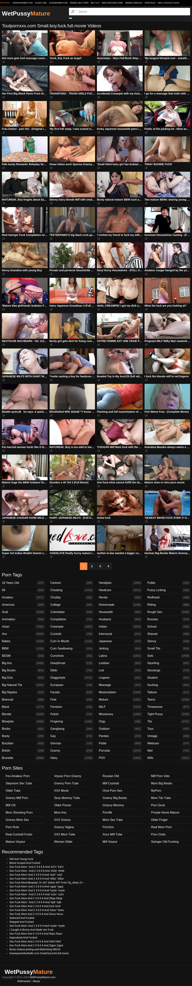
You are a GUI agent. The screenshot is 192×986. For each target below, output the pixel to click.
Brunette (23, 758)
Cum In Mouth (71, 641)
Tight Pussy (168, 714)
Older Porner (62, 805)
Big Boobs (23, 670)
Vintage (168, 736)
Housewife (120, 612)
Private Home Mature (165, 812)
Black (23, 707)
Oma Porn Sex (112, 790)
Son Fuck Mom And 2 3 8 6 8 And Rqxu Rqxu (35, 933)
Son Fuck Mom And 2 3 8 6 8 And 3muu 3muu (36, 913)
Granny (71, 750)
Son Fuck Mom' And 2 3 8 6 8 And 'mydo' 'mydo (37, 890)
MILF (120, 707)
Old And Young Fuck (21, 858)
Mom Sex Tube (113, 819)
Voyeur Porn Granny (67, 776)
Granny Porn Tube (66, 783)
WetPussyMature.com (43, 977)
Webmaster (24, 981)
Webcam (168, 743)
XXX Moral (61, 790)
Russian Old (111, 776)
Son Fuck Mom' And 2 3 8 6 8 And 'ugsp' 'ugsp (36, 886)
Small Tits (168, 648)
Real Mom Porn (161, 827)
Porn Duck (158, 805)
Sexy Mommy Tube (67, 797)
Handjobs (120, 583)
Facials (71, 692)
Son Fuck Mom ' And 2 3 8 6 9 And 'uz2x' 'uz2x (36, 894)
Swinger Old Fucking (165, 841)
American (23, 605)
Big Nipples (23, 692)
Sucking (168, 685)
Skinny (168, 641)
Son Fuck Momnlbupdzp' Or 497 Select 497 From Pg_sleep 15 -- (47, 882)
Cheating (71, 590)
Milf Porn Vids (160, 776)
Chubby (71, 597)
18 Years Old (23, 583)
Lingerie (120, 677)
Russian (168, 619)
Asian (23, 626)
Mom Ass (60, 812)
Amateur (23, 597)
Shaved (168, 634)
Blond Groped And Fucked (24, 862)
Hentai (120, 597)
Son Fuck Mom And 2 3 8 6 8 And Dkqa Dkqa (35, 898)
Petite (120, 743)
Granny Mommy (113, 805)
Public (168, 583)
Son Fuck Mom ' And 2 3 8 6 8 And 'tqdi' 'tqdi (35, 902)
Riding (168, 605)
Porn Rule (150, 3)
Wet (168, 750)
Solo (168, 656)
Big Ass (23, 663)
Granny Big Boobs (115, 797)
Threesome (168, 707)
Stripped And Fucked (21, 921)
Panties (120, 736)
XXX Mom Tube (64, 834)
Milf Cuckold (111, 783)
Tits (168, 721)
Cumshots (71, 656)
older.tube (41, 3)
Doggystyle (71, 677)
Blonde (23, 714)
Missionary (120, 714)
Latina (120, 656)
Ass (23, 634)
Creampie (71, 626)
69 (23, 590)
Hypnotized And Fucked (23, 937)
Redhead (168, 597)
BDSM (23, 656)
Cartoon (71, 583)
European (71, 685)
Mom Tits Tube (161, 797)
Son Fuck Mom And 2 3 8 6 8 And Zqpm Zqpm (36, 945)
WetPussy (26, 13)
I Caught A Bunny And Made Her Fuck (31, 929)
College (71, 605)
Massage (120, 685)
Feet (71, 699)
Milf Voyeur (110, 841)
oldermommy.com (58, 3)
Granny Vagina (64, 827)
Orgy (120, 721)
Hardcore (120, 590)
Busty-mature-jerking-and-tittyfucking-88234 (34, 949)
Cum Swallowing (71, 648)
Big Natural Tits (23, 685)
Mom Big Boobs (161, 783)
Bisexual (23, 699)
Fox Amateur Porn (18, 776)
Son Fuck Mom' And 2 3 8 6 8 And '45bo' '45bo (36, 878)
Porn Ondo (158, 834)
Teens (168, 699)
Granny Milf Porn (79, 3)
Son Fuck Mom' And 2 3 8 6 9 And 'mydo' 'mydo (37, 925)
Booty (23, 736)
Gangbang (71, 729)
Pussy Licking (168, 590)
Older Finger (159, 819)
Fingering (71, 721)
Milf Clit (95, 3)
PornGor (108, 827)
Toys (168, 729)
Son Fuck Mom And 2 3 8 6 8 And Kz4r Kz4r (35, 906)
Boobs (23, 729)
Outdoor (120, 729)
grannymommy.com (23, 3)
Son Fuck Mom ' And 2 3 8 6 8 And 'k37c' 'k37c (36, 866)
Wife (168, 758)
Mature (120, 699)
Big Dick (23, 677)
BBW (23, 648)
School (168, 626)
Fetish (71, 714)
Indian (120, 626)
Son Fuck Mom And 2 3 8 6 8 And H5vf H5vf (35, 941)
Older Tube (13, 790)
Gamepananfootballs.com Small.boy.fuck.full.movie (39, 953)
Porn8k (107, 812)
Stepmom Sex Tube (19, 783)
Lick (120, 670)
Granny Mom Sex (133, 3)
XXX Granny (62, 819)
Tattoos (168, 692)
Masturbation (120, 692)
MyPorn (156, 790)
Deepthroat (71, 663)
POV (120, 758)
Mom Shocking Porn (112, 3)
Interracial (120, 634)
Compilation (71, 619)
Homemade (120, 605)
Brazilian (23, 743)
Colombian (71, 612)
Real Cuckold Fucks (168, 3)
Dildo (71, 670)
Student (168, 677)
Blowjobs (23, 721)
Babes (23, 641)
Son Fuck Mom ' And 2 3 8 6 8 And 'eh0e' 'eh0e (36, 870)
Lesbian (120, 663)
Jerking (120, 648)
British (23, 750)
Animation (23, 619)
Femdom (71, 707)
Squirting (168, 663)
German (71, 743)
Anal (23, 612)
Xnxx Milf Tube (112, 834)
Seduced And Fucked (21, 917)
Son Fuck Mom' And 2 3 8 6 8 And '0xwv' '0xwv (36, 910)
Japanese (120, 641)
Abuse (36, 981)
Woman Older (63, 841)
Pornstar (120, 750)
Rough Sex (168, 612)
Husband (120, 619)
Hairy (71, 758)
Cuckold (71, 634)
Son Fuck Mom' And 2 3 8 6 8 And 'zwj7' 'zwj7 (35, 874)
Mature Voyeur (15, 841)
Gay (71, 736)
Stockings (168, 670)
